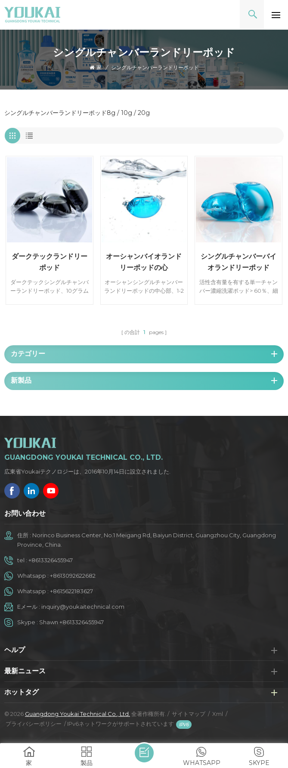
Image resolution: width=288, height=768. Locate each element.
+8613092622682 (73, 575)
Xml (217, 713)
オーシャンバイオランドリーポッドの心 (144, 262)
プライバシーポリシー (34, 723)
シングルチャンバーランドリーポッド (155, 67)
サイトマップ (188, 713)
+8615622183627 (71, 591)
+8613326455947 (50, 560)
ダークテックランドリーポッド (49, 262)
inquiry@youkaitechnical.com (82, 606)
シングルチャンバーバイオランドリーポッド (238, 262)
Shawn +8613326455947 (71, 622)
